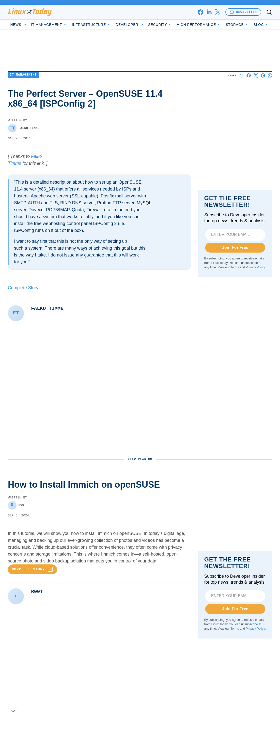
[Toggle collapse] (13, 711)
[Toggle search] (269, 12)
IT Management (49, 25)
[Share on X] (256, 75)
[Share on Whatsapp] (270, 75)
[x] (217, 12)
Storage (237, 25)
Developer (129, 25)
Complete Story (23, 287)
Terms (235, 267)
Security (160, 25)
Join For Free (235, 247)
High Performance (198, 25)
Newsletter (243, 12)
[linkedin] (209, 12)
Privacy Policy (255, 267)
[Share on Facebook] (249, 75)
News (18, 25)
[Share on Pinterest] (263, 75)
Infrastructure (91, 25)
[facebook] (200, 12)
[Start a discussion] (241, 75)
